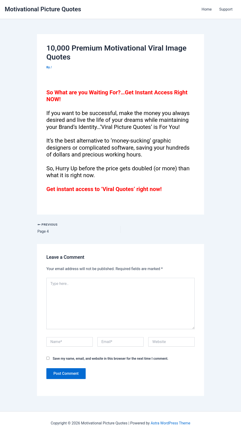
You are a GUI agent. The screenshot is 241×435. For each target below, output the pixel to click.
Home (206, 9)
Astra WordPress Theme (170, 423)
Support (226, 9)
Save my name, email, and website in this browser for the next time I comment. (110, 358)
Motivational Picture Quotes (43, 9)
